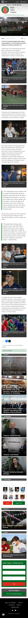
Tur (13, 5)
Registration (23, 1)
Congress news (15, 607)
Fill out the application (14, 594)
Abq (18, 5)
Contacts (20, 602)
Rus (8, 5)
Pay (14, 584)
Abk (15, 5)
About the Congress (10, 602)
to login (20, 345)
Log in (17, 1)
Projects (19, 605)
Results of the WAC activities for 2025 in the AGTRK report (14, 555)
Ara (20, 5)
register (4, 347)
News (2, 38)
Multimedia (11, 605)
